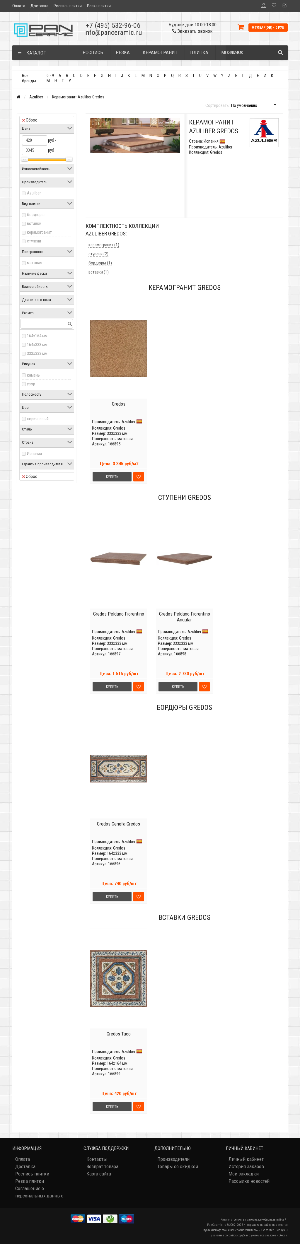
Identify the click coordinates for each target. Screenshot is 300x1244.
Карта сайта (98, 1174)
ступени (34, 241)
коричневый (38, 418)
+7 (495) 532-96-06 (113, 25)
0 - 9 (50, 75)
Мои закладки (244, 1174)
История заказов (246, 1166)
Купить (112, 477)
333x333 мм (37, 353)
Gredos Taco (119, 1034)
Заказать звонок (192, 31)
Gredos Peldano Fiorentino (118, 614)
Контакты (96, 1159)
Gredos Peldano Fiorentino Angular (184, 617)
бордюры (36, 214)
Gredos (118, 404)
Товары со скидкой (177, 1166)
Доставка (39, 5)
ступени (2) (98, 254)
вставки (34, 223)
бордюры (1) (100, 263)
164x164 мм (37, 336)
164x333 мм (37, 344)
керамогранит (39, 232)
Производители (173, 1159)
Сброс (29, 120)
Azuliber (36, 97)
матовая (34, 262)
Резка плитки (99, 5)
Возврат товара (102, 1166)
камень (33, 375)
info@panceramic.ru (113, 32)
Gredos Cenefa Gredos (118, 824)
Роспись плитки (68, 5)
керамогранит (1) (103, 244)
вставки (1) (98, 272)
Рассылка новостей (249, 1181)
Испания (34, 453)
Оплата (18, 5)
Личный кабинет (246, 1159)
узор (31, 384)
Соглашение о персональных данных (39, 1192)
